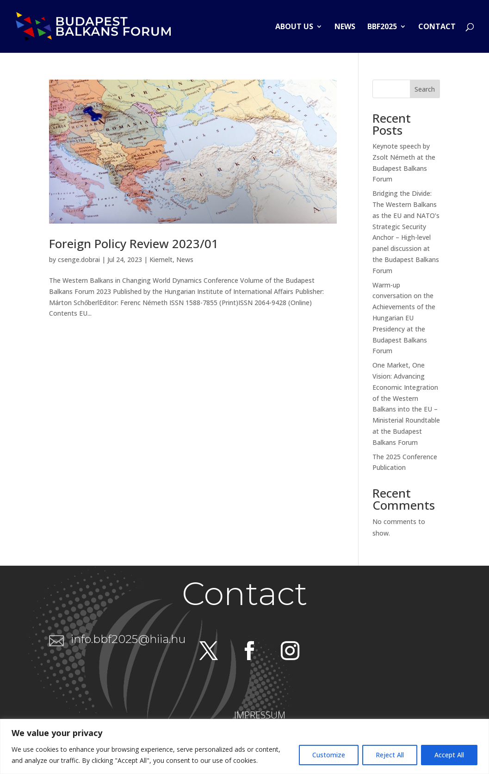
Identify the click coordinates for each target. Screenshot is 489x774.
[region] (244, 746)
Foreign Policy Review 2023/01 (133, 243)
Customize (328, 754)
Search (425, 89)
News (344, 27)
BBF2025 (382, 27)
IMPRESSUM (259, 715)
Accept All (449, 754)
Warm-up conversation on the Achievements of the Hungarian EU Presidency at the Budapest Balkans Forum (403, 318)
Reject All (390, 754)
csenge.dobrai (79, 259)
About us (294, 27)
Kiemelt (161, 259)
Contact (437, 27)
